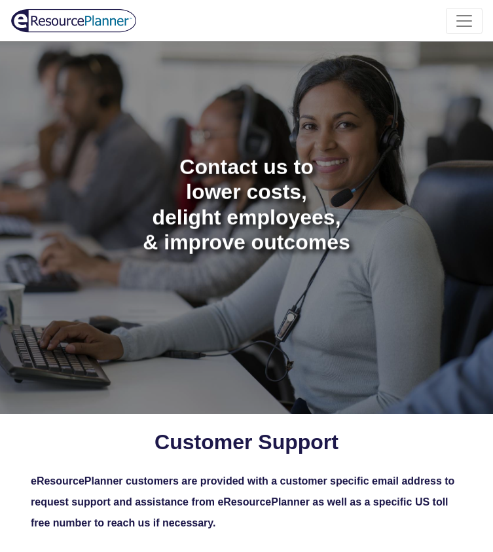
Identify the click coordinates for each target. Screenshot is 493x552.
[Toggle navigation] (464, 21)
